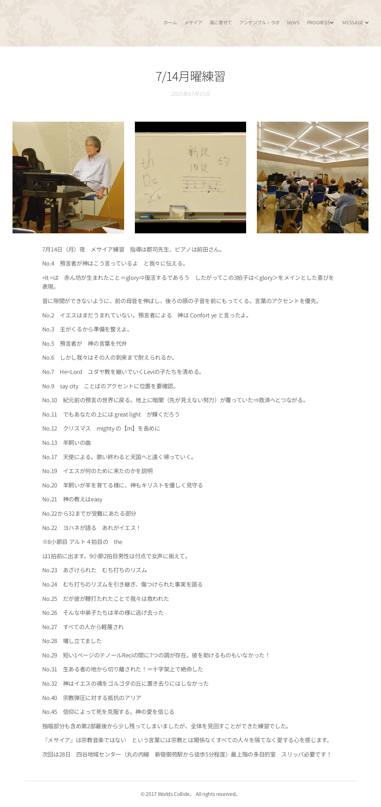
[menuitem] (315, 23)
